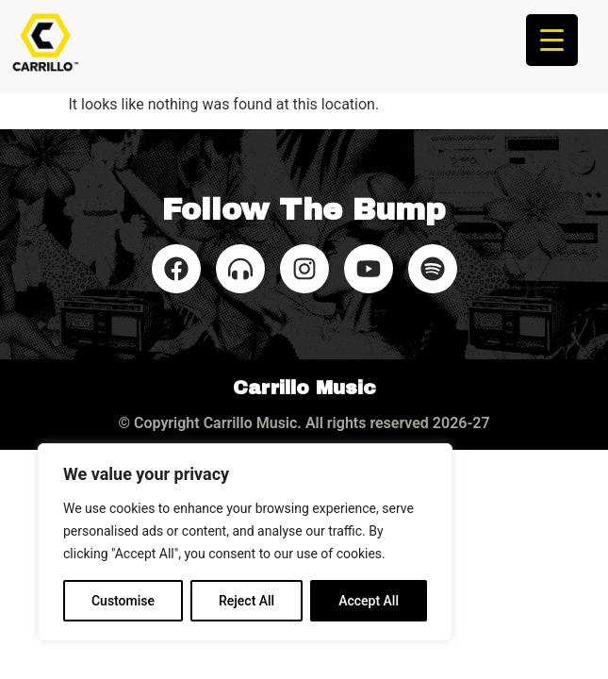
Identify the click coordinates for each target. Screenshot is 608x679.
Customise (123, 600)
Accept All (368, 600)
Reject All (246, 600)
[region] (245, 542)
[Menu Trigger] (552, 40)
